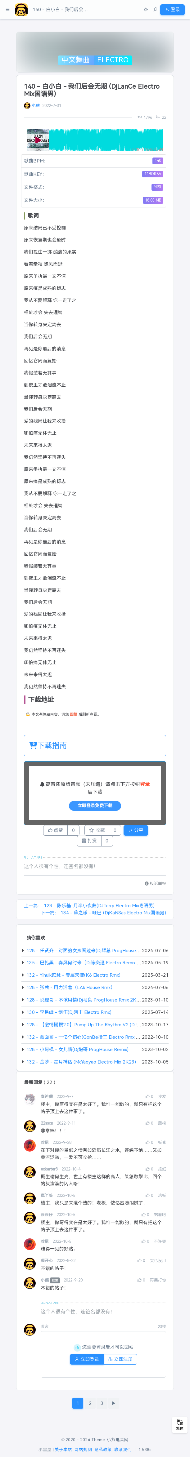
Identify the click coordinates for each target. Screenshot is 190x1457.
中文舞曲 (75, 60)
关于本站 (63, 1450)
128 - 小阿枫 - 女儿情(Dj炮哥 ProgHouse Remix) (77, 1052)
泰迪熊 (47, 1099)
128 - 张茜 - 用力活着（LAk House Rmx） (70, 990)
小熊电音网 (118, 1439)
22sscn (47, 1126)
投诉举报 (155, 886)
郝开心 (47, 1263)
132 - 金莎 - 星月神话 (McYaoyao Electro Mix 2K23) (81, 1064)
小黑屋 (45, 1450)
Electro (113, 60)
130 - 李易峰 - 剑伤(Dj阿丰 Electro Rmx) (68, 1015)
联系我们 (123, 1450)
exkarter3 (50, 1172)
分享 (143, 830)
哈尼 (45, 1145)
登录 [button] (170, 9)
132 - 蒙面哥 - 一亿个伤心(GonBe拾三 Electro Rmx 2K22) (87, 1039)
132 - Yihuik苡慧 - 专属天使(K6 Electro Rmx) (73, 978)
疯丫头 (47, 1198)
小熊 (36, 105)
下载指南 (48, 745)
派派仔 (47, 1217)
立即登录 (85, 1362)
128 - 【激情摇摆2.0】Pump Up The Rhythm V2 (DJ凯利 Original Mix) (99, 1027)
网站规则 (83, 1450)
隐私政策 (103, 1450)
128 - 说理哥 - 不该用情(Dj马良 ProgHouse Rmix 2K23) (84, 1003)
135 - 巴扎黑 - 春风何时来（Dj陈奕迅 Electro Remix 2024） (89, 965)
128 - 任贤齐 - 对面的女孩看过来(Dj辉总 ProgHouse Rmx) (87, 953)
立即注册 (122, 1362)
